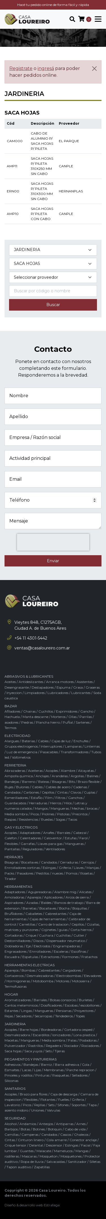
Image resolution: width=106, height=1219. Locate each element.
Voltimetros (21, 757)
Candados (13, 792)
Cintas (62, 792)
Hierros (55, 803)
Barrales (63, 833)
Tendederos (64, 1016)
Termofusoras (16, 986)
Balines (92, 776)
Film (49, 798)
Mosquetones (71, 1156)
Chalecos (81, 1134)
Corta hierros (81, 930)
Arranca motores (60, 682)
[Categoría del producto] (53, 250)
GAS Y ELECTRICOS (21, 827)
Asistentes (85, 682)
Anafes (48, 833)
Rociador (71, 1046)
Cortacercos (14, 976)
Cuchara (46, 935)
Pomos (71, 873)
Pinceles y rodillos (19, 1075)
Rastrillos (35, 1046)
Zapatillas (42, 1167)
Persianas (64, 1011)
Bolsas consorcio (63, 1000)
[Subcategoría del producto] (53, 263)
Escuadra (12, 957)
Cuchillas (63, 935)
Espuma (63, 687)
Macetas (11, 1040)
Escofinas (78, 951)
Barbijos (11, 1129)
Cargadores (71, 970)
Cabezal (79, 833)
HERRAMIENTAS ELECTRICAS (30, 965)
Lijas (37, 1070)
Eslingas (49, 868)
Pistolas (63, 814)
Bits (72, 781)
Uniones (37, 1110)
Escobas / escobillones (82, 1005)
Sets (48, 1051)
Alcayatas (86, 770)
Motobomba (43, 981)
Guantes (27, 1151)
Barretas (29, 908)
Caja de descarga (63, 1094)
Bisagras (59, 781)
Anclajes (42, 776)
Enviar (53, 560)
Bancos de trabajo (68, 902)
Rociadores (90, 1046)
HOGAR (11, 994)
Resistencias (28, 819)
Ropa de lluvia (32, 1161)
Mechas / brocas (85, 808)
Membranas (54, 1070)
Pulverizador (15, 1046)
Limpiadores (35, 693)
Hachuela (12, 717)
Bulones (22, 787)
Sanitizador (77, 1161)
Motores (62, 981)
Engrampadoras (66, 946)
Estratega (52, 1205)
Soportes (79, 1105)
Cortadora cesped (78, 1029)
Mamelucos (63, 1151)
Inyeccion (14, 693)
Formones (70, 957)
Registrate (21, 68)
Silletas (94, 1161)
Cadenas (80, 787)
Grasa (78, 687)
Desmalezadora (17, 1035)
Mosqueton (49, 1156)
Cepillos (48, 792)
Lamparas (73, 746)
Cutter (78, 935)
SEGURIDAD (15, 1118)
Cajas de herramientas (47, 919)
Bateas (43, 781)
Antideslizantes (31, 682)
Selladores (80, 1075)
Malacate (43, 1151)
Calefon (11, 838)
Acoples (52, 770)
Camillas (12, 1134)
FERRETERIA (15, 765)
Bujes (9, 787)
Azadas (32, 902)
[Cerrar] (94, 68)
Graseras (93, 687)
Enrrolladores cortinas (22, 868)
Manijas (92, 868)
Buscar (53, 304)
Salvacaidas (55, 1161)
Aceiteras (35, 770)
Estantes (11, 1011)
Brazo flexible (88, 781)
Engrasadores (16, 951)
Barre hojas (29, 1029)
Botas (25, 1129)
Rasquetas (60, 1075)
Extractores (50, 957)
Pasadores (25, 873)
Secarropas (43, 1016)
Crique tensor (15, 1145)
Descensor (54, 1145)
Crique (30, 935)
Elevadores (92, 976)
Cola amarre (56, 1140)
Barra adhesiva (67, 1064)
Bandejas (12, 781)
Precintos (80, 814)
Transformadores (74, 752)
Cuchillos (45, 711)
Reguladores (33, 849)
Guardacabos (15, 803)
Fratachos (89, 957)
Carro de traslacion (53, 924)
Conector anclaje (83, 1140)
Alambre (68, 770)
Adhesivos (13, 1064)
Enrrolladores (40, 951)
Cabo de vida (75, 1129)
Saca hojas (13, 1051)
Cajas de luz (61, 741)
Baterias (28, 741)
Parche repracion (80, 1070)
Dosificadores (51, 1005)
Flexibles (11, 844)
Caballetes (33, 913)
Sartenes (83, 722)
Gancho (86, 711)
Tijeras (60, 1051)
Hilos (68, 803)
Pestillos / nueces (49, 873)
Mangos (41, 808)
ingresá (46, 68)
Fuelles (63, 1099)
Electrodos (42, 946)
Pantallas (12, 849)
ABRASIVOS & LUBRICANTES (29, 676)
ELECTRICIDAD (18, 735)
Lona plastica (84, 1035)
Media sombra (16, 814)
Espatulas (30, 957)
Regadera (53, 1046)
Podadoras (88, 1040)
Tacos (72, 819)
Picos (35, 814)
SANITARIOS (15, 1088)
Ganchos (75, 798)
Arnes (81, 1124)
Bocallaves (29, 862)
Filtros (60, 798)
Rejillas (39, 1105)
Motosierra (80, 981)
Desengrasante (17, 687)
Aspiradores (14, 902)
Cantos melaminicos (21, 1005)
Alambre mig (65, 892)
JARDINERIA (15, 1024)
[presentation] (53, 542)
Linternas (92, 746)
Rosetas (86, 873)
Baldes (46, 902)
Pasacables (49, 752)
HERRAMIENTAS (18, 886)
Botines (39, 1129)
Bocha (64, 908)
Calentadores (30, 838)
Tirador (10, 879)
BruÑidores (14, 913)
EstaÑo (36, 798)
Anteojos (46, 1124)
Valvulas (53, 1110)
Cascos (65, 1134)
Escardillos (41, 1035)
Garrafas (28, 844)
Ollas (72, 717)
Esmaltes (12, 1070)
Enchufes (80, 741)
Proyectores (84, 1011)
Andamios (28, 1124)
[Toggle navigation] (96, 19)
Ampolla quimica (19, 776)
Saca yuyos (33, 1051)
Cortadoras (14, 935)
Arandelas (60, 776)
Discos (38, 941)
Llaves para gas (50, 844)
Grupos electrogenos (21, 746)
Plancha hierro (48, 722)
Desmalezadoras (40, 976)
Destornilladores (18, 941)
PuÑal (68, 722)
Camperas (29, 1134)
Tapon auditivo (19, 1167)
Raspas (10, 819)
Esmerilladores (16, 798)
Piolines (48, 814)
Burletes (85, 1000)
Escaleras (61, 951)
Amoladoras (14, 897)
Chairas (29, 711)
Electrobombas (68, 976)
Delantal (36, 1145)
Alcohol (11, 1124)
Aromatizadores (18, 1000)
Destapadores (43, 687)
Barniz (46, 1064)
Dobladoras (14, 946)
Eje (28, 946)
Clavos (75, 792)
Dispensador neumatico (65, 941)
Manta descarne (35, 717)
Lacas (26, 1070)
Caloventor (53, 838)
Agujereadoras (39, 892)
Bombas (28, 970)
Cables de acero (58, 787)
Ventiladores (55, 849)
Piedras (27, 722)
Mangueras (60, 808)
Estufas (71, 838)
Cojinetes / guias (54, 930)
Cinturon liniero (31, 1140)
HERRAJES (14, 857)
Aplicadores (53, 897)
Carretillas (27, 924)
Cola (85, 1064)
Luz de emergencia (22, 752)
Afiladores (12, 711)
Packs (9, 873)
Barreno (28, 781)
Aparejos (34, 897)
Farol (83, 838)
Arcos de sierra (77, 897)
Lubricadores (57, 693)
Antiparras (64, 1124)
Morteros (58, 717)
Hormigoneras (18, 981)
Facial (85, 1145)
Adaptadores (30, 833)
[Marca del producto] (53, 277)
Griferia (65, 868)
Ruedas (47, 819)
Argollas (77, 776)
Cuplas (89, 792)
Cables (43, 741)
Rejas (9, 1016)
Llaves (79, 868)
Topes (80, 1016)
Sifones (63, 1105)
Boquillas (79, 908)
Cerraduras (69, 862)
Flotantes (47, 1099)
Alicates (85, 892)
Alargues (12, 741)
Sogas (60, 819)
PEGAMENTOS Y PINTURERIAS (31, 1059)
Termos (10, 728)
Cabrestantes (55, 913)
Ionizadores (61, 1035)
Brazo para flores (33, 1094)
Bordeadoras (51, 1029)
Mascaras (29, 1156)
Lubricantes (80, 693)
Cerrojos (87, 862)
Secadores (24, 1016)
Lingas (26, 1011)
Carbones (31, 792)
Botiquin (55, 1129)
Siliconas (11, 1081)
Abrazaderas (15, 770)
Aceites (10, 682)
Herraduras (38, 803)
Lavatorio (12, 1105)
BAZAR (11, 706)
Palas (72, 1040)
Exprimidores (66, 711)
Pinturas (42, 1075)
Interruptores (51, 746)
